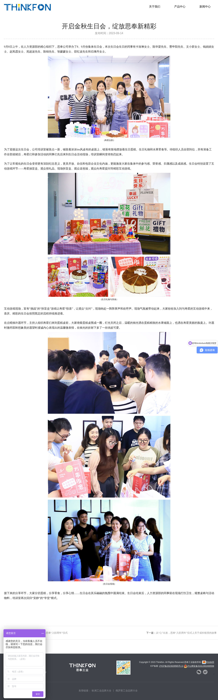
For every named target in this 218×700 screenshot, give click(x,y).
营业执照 (208, 662)
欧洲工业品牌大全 (101, 690)
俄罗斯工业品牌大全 (127, 690)
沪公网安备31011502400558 (199, 666)
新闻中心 (205, 6)
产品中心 (179, 6)
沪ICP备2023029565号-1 (170, 666)
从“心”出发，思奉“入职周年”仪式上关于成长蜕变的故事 (186, 633)
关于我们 (154, 6)
